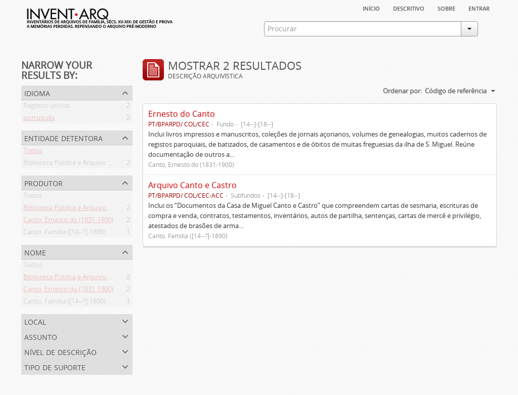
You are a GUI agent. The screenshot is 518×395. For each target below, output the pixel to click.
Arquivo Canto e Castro (192, 185)
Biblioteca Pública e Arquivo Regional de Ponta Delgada (105, 164)
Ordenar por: (402, 90)
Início (371, 7)
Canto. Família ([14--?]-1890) (64, 233)
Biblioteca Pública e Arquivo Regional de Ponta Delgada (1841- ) (117, 209)
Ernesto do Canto (181, 113)
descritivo (408, 7)
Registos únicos (46, 107)
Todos (32, 152)
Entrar (479, 7)
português (39, 119)
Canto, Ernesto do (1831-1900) (68, 221)
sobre (446, 7)
